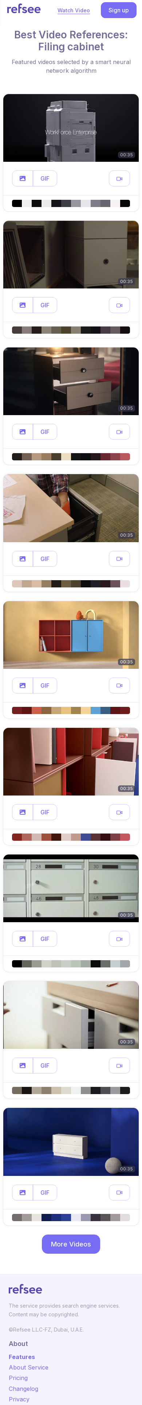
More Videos (71, 1244)
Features (22, 1356)
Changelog (23, 1388)
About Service (28, 1367)
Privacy (19, 1399)
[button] (22, 178)
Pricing (18, 1377)
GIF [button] (45, 178)
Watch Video (74, 10)
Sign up (119, 10)
